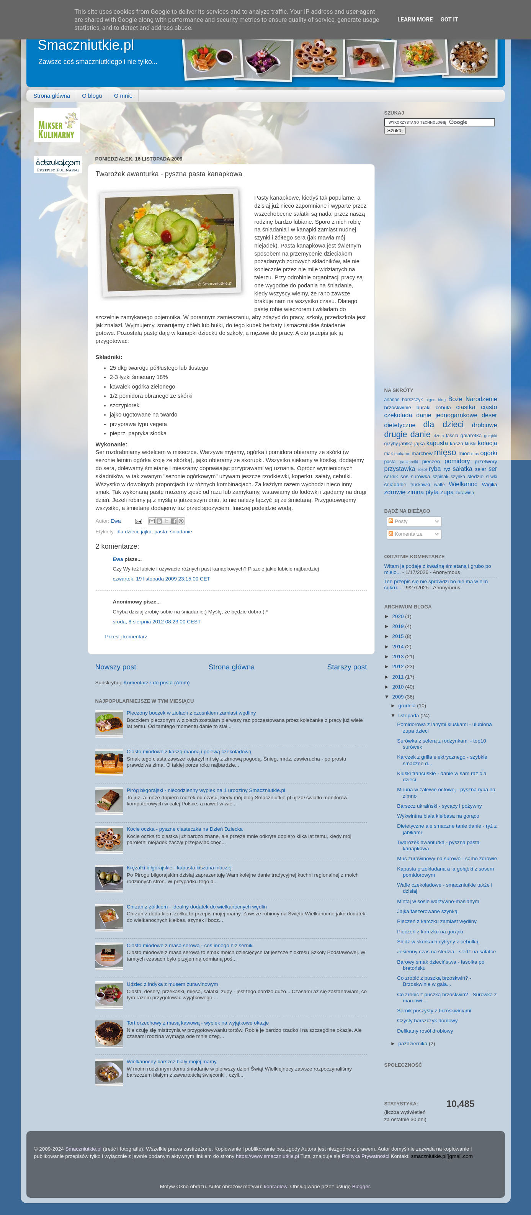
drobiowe (484, 424)
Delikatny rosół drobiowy (425, 1031)
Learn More (415, 19)
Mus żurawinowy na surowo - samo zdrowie (447, 858)
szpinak (440, 476)
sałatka (462, 468)
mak (388, 453)
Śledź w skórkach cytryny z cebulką (437, 941)
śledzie (475, 476)
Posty (398, 521)
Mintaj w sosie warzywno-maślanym (438, 901)
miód (464, 453)
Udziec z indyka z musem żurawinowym (172, 984)
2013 (398, 656)
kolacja (487, 442)
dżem (439, 435)
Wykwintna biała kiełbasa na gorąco (438, 816)
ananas (392, 399)
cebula (443, 407)
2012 (398, 666)
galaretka (471, 435)
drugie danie (407, 434)
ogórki (488, 452)
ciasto (489, 406)
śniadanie (181, 532)
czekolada (398, 415)
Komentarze (406, 534)
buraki (424, 407)
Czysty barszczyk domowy (427, 1020)
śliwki (491, 476)
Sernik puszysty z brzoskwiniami (434, 1010)
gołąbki (490, 435)
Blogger (361, 1186)
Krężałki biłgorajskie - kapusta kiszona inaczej (179, 868)
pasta (160, 532)
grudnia (408, 705)
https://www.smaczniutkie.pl (267, 1156)
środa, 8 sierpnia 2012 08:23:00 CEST (157, 622)
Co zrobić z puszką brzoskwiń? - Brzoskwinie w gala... (434, 981)
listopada (410, 715)
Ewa (116, 521)
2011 (398, 677)
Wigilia (489, 484)
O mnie (123, 95)
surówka (420, 476)
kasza (456, 443)
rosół (422, 469)
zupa (447, 492)
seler (480, 469)
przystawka (399, 468)
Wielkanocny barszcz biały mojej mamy (172, 1061)
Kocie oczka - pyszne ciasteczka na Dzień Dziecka (185, 829)
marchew (422, 453)
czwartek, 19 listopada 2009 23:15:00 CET (161, 579)
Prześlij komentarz (126, 636)
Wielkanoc (463, 483)
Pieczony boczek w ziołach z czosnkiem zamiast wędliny (191, 713)
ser (493, 468)
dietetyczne (400, 424)
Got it (449, 19)
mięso (445, 452)
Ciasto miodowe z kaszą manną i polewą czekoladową (189, 751)
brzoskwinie (398, 407)
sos (404, 476)
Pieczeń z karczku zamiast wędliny (437, 921)
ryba (435, 468)
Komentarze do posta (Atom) (157, 682)
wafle (439, 484)
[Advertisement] (234, 125)
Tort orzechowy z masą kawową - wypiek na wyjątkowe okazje (198, 1023)
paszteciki (409, 461)
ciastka (465, 406)
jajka (146, 532)
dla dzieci (127, 532)
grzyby (391, 443)
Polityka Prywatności (365, 1156)
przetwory (486, 461)
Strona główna (51, 95)
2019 (398, 626)
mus (475, 453)
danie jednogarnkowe (446, 415)
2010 (398, 687)
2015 (398, 636)
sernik (391, 476)
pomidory (457, 460)
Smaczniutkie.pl (86, 45)
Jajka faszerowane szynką (427, 911)
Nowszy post (115, 667)
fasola (452, 435)
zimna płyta (423, 492)
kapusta (437, 442)
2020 (398, 616)
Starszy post (347, 667)
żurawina (465, 492)
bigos (430, 399)
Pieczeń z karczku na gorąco (430, 932)
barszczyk (412, 399)
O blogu (92, 95)
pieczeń (431, 461)
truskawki (420, 484)
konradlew (275, 1186)
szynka (458, 476)
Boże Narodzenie (472, 398)
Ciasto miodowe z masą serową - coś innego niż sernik (190, 945)
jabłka (406, 443)
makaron (402, 453)
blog (442, 399)
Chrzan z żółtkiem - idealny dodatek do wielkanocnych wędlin (197, 907)
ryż (446, 469)
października (414, 1043)
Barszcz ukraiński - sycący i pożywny (439, 806)
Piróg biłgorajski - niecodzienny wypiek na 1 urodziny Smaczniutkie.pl (206, 790)
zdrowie (395, 492)
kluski (470, 443)
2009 (398, 697)
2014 (398, 646)
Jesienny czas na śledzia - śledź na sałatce (446, 951)
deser (489, 415)
